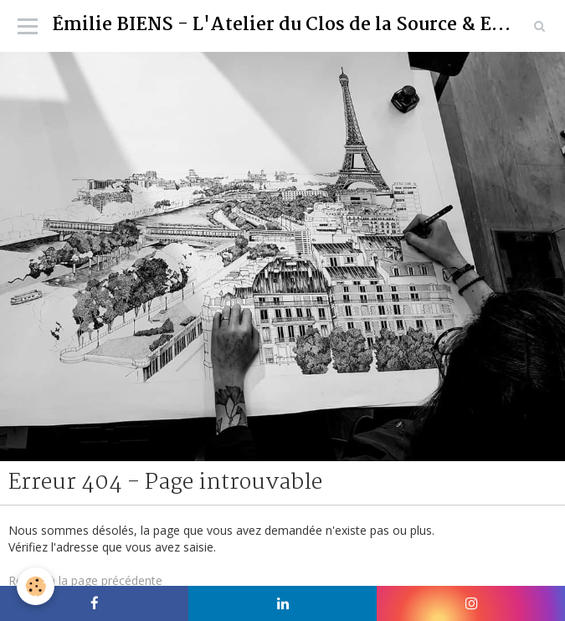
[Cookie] (35, 586)
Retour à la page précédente (85, 580)
